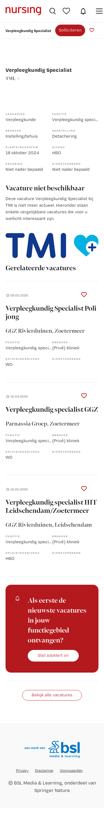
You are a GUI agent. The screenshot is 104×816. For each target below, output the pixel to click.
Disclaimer (44, 770)
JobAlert (83, 11)
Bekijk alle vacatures (52, 694)
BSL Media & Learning (38, 783)
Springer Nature (52, 790)
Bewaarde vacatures (67, 11)
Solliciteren (70, 30)
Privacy (22, 770)
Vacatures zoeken (52, 11)
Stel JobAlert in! (53, 655)
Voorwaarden (71, 770)
